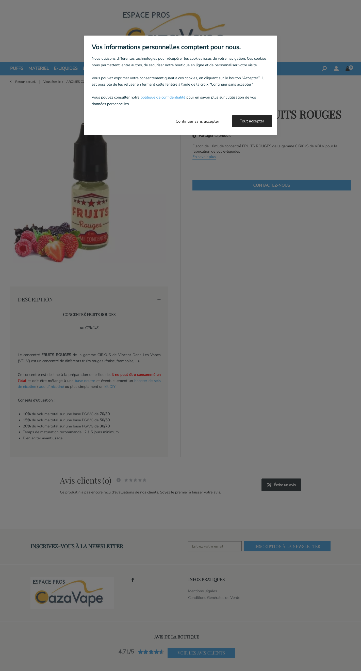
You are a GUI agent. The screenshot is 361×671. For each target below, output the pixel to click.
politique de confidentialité (162, 97)
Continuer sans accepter (197, 121)
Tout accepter (252, 121)
